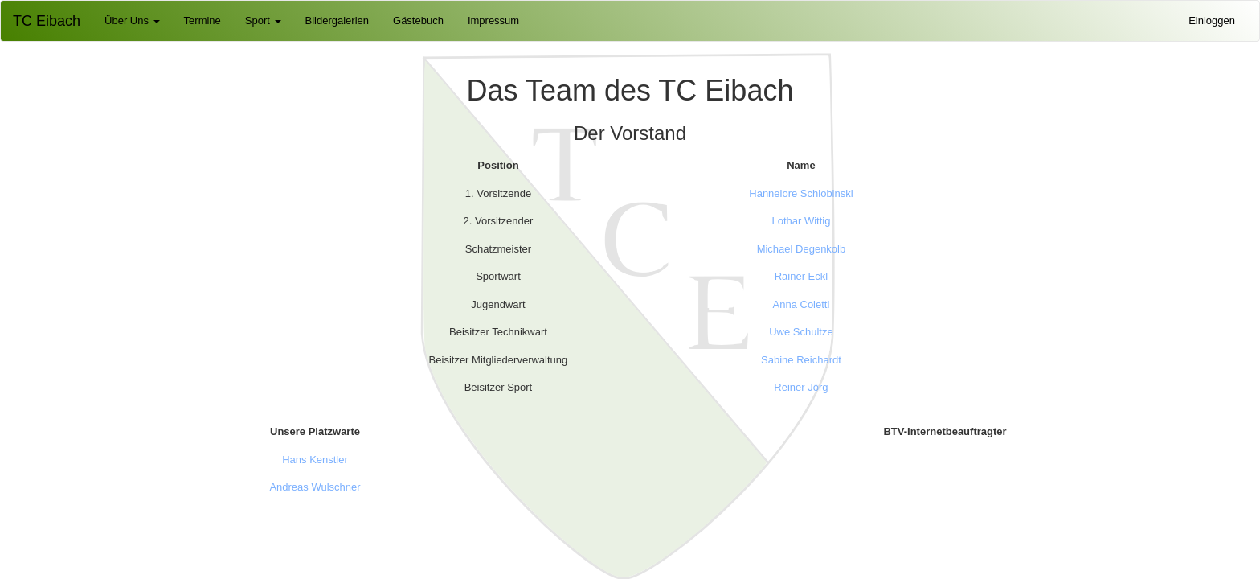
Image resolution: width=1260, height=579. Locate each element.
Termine (202, 20)
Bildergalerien (337, 20)
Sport (263, 20)
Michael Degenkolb (801, 249)
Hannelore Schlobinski (801, 193)
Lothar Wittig (800, 221)
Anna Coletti (801, 304)
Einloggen (1211, 20)
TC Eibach (46, 21)
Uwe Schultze (800, 332)
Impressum (493, 20)
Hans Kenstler (315, 460)
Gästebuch (418, 20)
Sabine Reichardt (801, 360)
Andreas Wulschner (314, 487)
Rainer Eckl (801, 276)
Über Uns (132, 20)
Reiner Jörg (801, 387)
